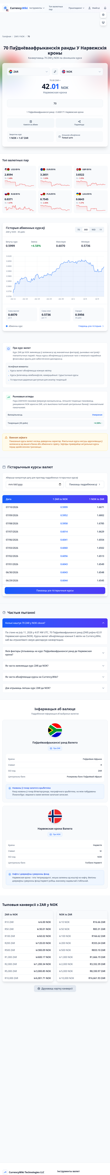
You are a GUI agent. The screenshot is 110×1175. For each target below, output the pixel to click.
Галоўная (6, 36)
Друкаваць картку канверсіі (55, 988)
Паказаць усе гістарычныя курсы (55, 590)
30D (86, 229)
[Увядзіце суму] (55, 103)
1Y (101, 229)
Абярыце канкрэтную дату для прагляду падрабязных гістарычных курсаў (42, 477)
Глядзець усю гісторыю (91, 326)
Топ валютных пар (56, 8)
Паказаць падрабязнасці (85, 484)
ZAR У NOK (19, 36)
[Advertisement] (55, 22)
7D (78, 229)
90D (94, 229)
